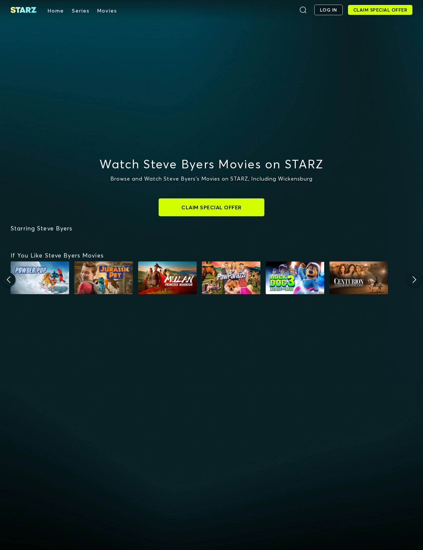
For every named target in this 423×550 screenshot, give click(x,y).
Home (56, 10)
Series (80, 10)
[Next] (414, 339)
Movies (107, 10)
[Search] (303, 10)
